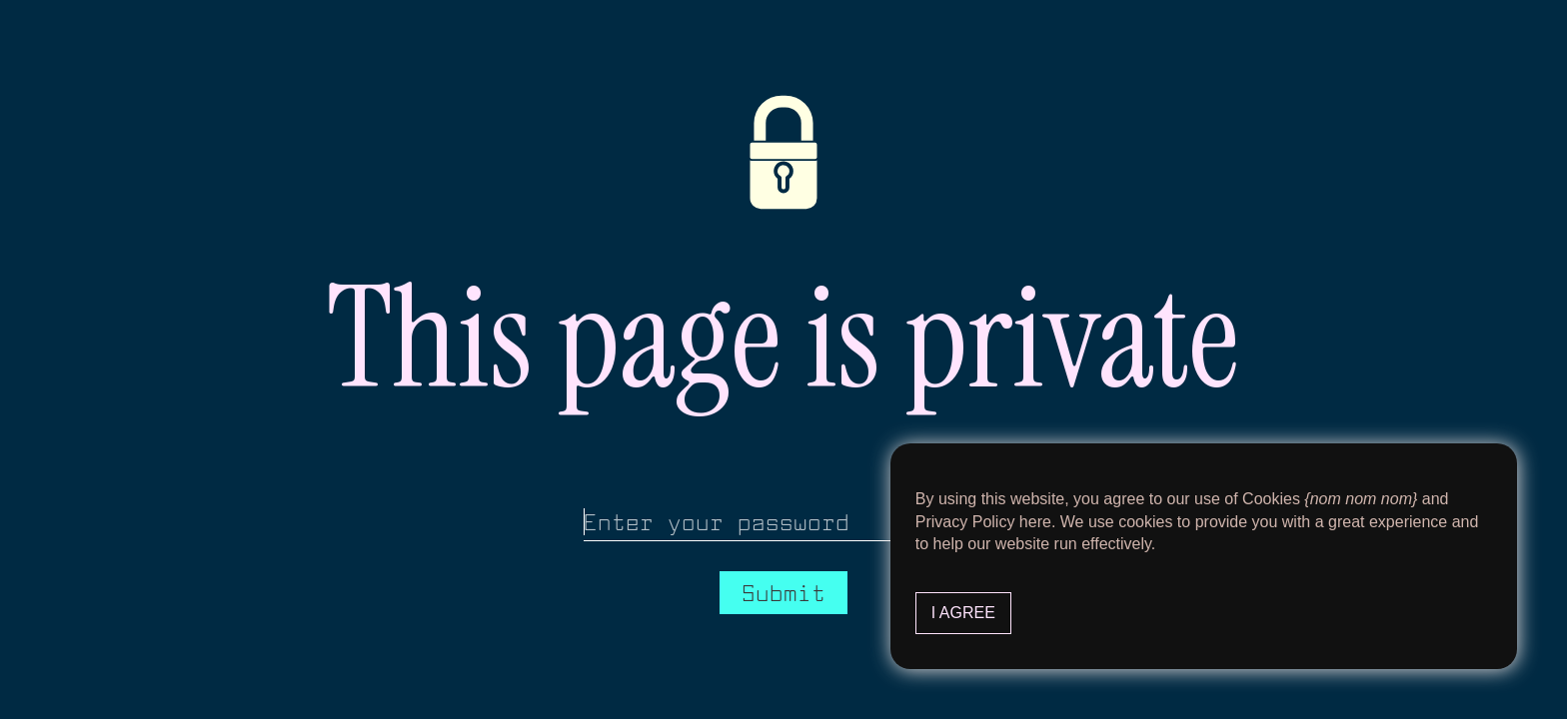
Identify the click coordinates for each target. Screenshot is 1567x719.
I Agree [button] (963, 612)
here (1035, 521)
